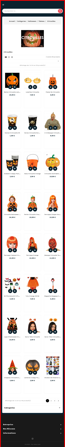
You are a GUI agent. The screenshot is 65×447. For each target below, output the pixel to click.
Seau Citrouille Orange (32, 174)
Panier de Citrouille (53, 92)
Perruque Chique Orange (53, 214)
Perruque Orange (32, 255)
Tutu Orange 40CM (32, 296)
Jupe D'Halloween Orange (13, 337)
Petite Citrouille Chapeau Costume (36, 214)
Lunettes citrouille (32, 92)
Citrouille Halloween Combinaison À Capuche (20, 214)
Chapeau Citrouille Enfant (13, 378)
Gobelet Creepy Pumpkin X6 (14, 174)
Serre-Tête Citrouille (32, 337)
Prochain (58, 401)
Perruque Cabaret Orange (13, 255)
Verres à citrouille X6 (12, 133)
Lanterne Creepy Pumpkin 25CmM (36, 378)
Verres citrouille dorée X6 (33, 133)
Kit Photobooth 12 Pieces (13, 296)
